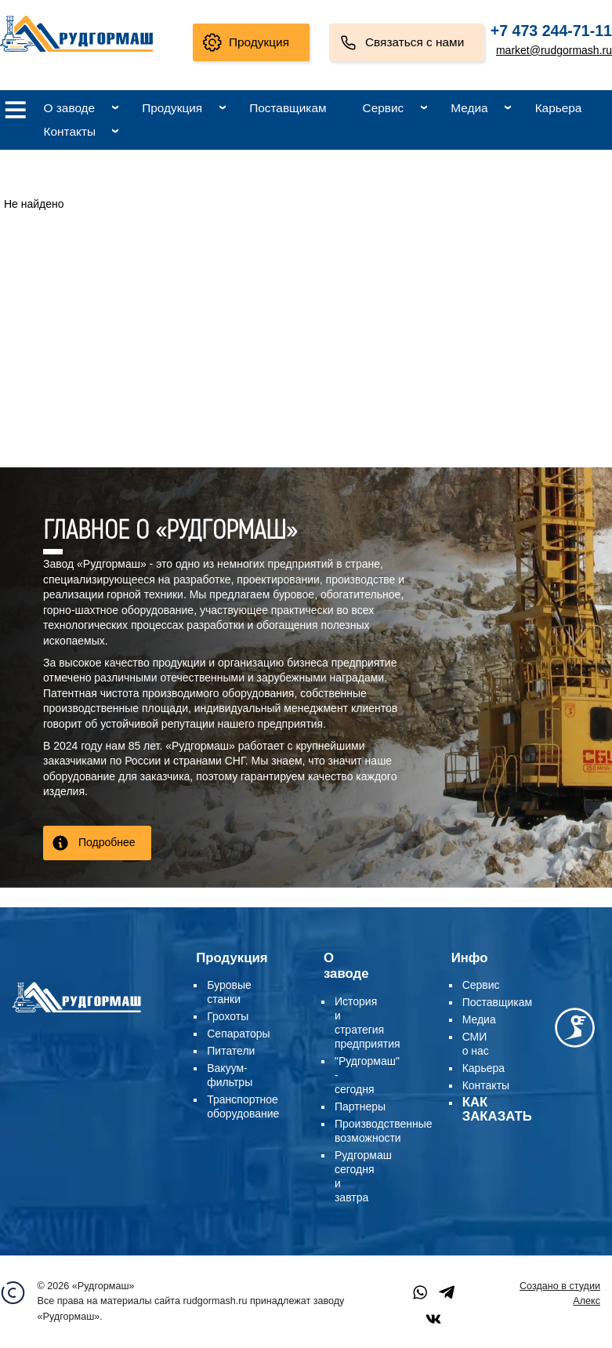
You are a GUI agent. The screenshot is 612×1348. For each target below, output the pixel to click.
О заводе (70, 107)
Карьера (558, 107)
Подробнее (107, 842)
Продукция (259, 42)
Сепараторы (238, 1033)
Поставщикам (287, 107)
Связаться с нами (414, 42)
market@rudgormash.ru (554, 50)
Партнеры (360, 1106)
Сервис (383, 107)
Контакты (70, 131)
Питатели (231, 1051)
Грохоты (227, 1016)
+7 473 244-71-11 (551, 30)
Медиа (469, 107)
